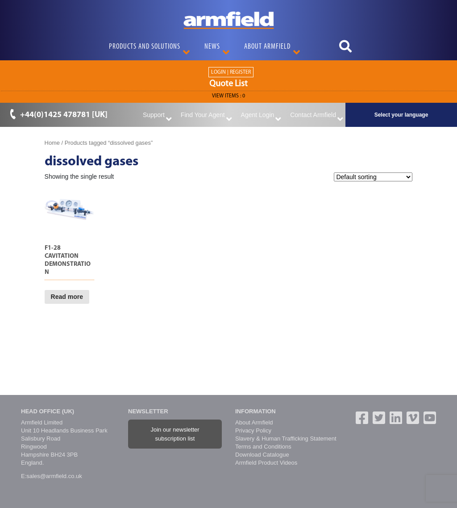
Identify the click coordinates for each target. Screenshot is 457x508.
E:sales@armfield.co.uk (51, 476)
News (214, 50)
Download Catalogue (262, 454)
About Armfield (270, 50)
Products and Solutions (147, 50)
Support (157, 117)
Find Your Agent (206, 117)
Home (52, 142)
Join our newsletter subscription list (174, 434)
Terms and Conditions (263, 446)
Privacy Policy (253, 430)
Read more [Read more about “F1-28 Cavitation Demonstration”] (67, 296)
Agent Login (261, 117)
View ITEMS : (228, 96)
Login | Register (231, 72)
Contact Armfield (316, 117)
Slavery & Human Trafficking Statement (286, 438)
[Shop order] (373, 176)
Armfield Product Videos (266, 462)
